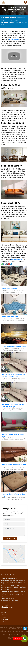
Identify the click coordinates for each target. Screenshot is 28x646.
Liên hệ (4, 621)
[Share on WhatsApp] (2, 263)
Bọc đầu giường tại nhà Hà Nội (10, 316)
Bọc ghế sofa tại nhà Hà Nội (9, 288)
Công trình (5, 619)
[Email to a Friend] (7, 263)
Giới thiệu (4, 614)
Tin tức (14, 12)
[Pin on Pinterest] (9, 263)
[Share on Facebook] (3, 263)
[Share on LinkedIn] (11, 263)
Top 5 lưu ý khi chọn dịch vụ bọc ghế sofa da (14, 346)
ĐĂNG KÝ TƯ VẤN (10, 538)
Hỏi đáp (4, 617)
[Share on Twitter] (5, 263)
